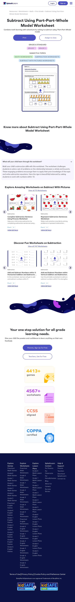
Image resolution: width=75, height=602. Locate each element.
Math (31, 11)
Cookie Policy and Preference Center (50, 574)
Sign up (62, 3)
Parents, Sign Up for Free (37, 348)
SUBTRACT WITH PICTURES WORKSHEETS (37, 61)
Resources (13, 11)
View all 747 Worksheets (37, 246)
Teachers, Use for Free (37, 356)
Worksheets (23, 11)
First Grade (39, 11)
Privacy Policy (27, 574)
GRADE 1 (31, 48)
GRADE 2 (42, 48)
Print (24, 38)
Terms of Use (15, 574)
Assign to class (50, 38)
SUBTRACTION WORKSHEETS (47, 57)
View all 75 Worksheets (37, 190)
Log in (52, 3)
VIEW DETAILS (13, 230)
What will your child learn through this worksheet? (37, 162)
